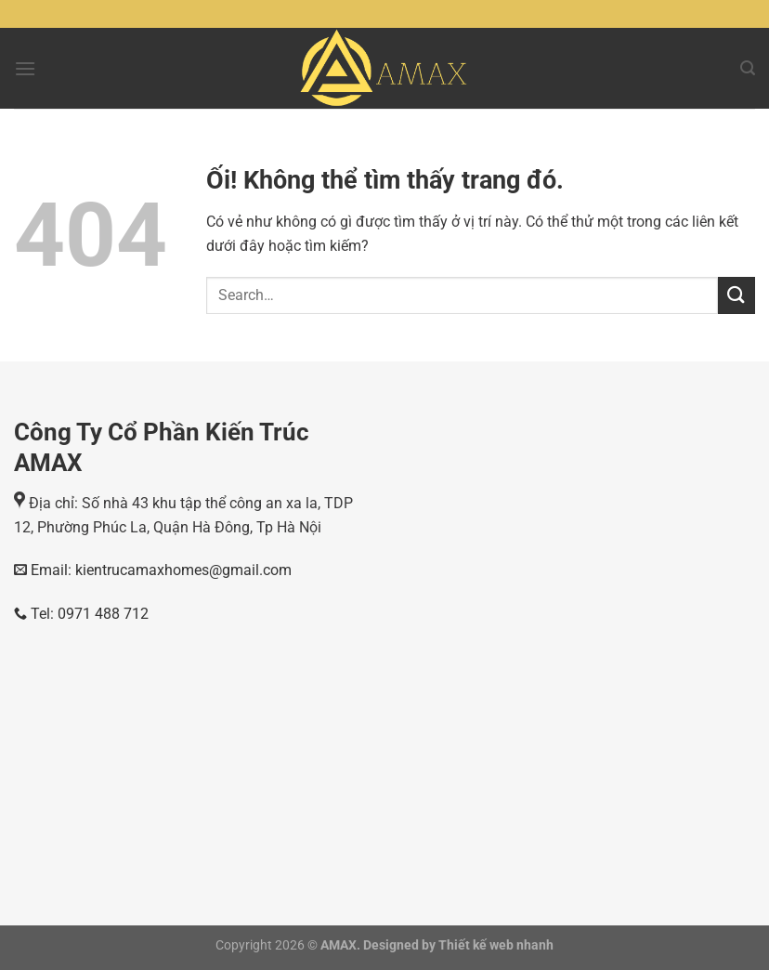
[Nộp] (736, 295)
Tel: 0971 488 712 (81, 614)
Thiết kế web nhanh (495, 945)
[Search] (747, 68)
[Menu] (25, 68)
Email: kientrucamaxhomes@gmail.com (159, 570)
